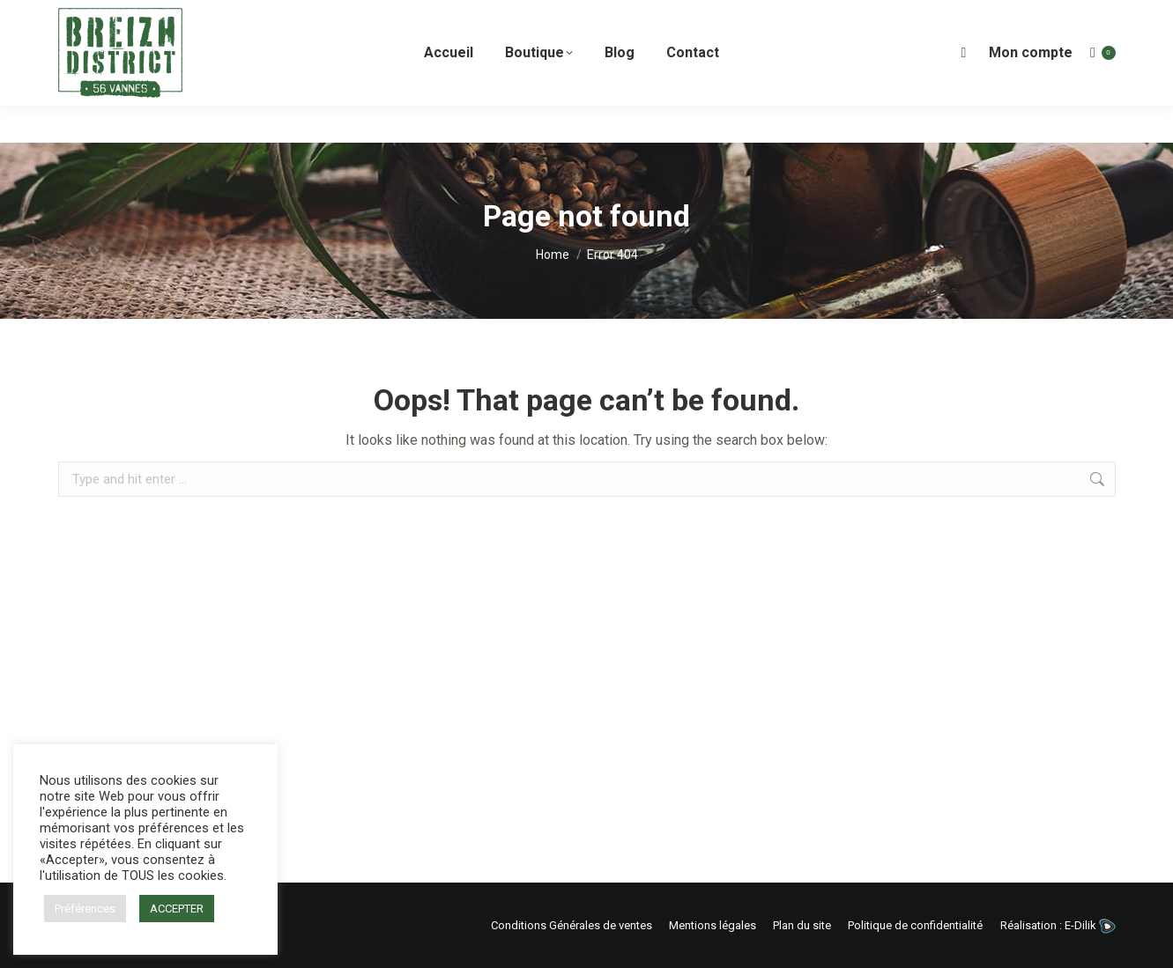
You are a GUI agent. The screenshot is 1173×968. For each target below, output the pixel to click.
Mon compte (1031, 89)
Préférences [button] (85, 908)
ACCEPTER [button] (177, 908)
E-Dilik (1090, 925)
